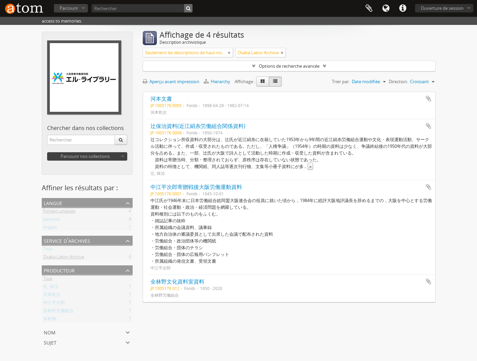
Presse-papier (369, 8)
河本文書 (161, 98)
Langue (385, 8)
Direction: (398, 81)
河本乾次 (52, 296)
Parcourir (69, 8)
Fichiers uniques (59, 212)
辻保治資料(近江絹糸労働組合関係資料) (197, 126)
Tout (48, 250)
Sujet (50, 342)
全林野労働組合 (58, 312)
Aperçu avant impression (171, 81)
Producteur (59, 269)
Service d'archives (67, 240)
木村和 (49, 320)
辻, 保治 (50, 288)
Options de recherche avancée (289, 66)
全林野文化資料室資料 (177, 281)
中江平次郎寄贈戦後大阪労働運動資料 (196, 187)
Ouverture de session (442, 8)
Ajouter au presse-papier (428, 98)
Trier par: (341, 81)
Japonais (51, 220)
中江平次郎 (54, 304)
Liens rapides (402, 8)
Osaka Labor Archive (63, 258)
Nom (50, 331)
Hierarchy (217, 81)
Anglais (50, 228)
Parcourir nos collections (85, 156)
